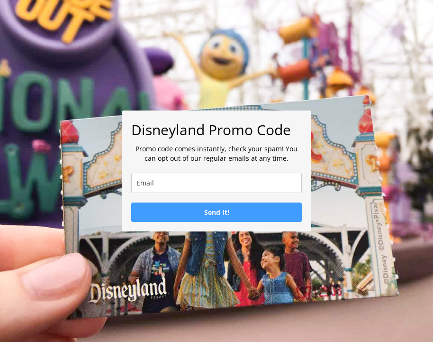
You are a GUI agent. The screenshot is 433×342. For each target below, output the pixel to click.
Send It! (216, 212)
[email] (216, 183)
